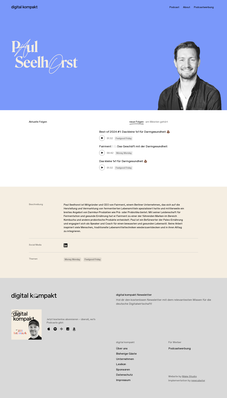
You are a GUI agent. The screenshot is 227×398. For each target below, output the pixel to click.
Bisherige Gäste (126, 354)
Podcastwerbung (204, 7)
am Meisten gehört (157, 122)
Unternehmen (125, 359)
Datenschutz (124, 375)
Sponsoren (123, 370)
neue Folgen (136, 122)
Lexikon (121, 364)
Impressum (123, 380)
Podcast (174, 7)
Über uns (122, 348)
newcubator (198, 380)
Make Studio (189, 376)
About (186, 7)
